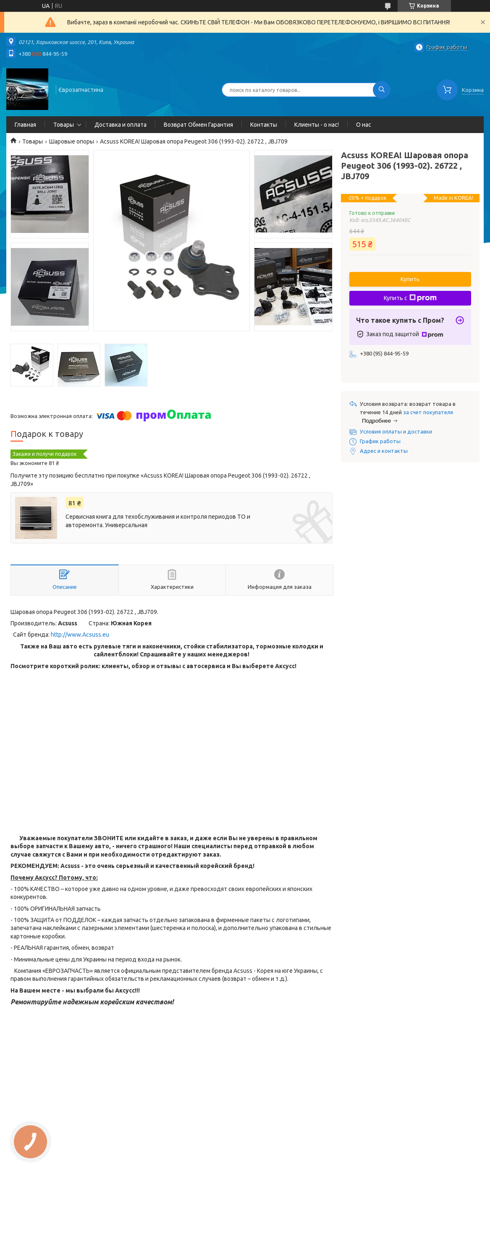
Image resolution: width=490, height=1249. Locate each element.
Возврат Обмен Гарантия (198, 125)
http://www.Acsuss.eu (80, 634)
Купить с (410, 298)
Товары (63, 125)
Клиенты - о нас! (316, 125)
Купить (410, 279)
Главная (25, 125)
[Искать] (381, 90)
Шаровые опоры (71, 141)
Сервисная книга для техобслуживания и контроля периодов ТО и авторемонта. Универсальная (158, 520)
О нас (363, 125)
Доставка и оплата (120, 125)
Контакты (263, 125)
